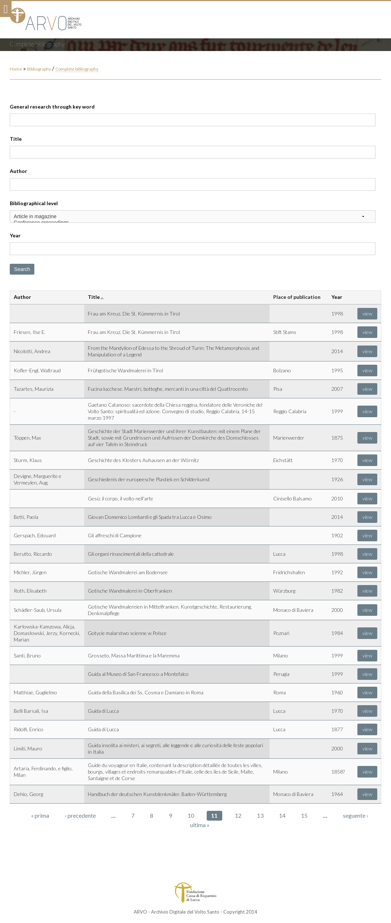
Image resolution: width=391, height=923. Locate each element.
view (367, 313)
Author (18, 171)
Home (16, 69)
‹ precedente (80, 815)
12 (238, 815)
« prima (40, 815)
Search (22, 269)
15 (304, 815)
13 (260, 815)
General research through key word (52, 106)
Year (15, 235)
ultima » (200, 824)
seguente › (355, 815)
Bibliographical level (34, 203)
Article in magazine (192, 216)
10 (191, 815)
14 (282, 815)
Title (16, 139)
